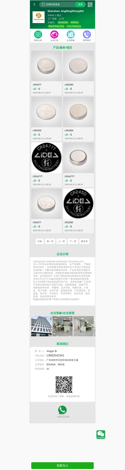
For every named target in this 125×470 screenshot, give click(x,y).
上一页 (61, 241)
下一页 (72, 241)
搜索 (80, 4)
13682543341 (55, 355)
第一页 (50, 241)
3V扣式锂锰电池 (74, 26)
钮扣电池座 (63, 22)
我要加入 (62, 465)
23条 (39, 241)
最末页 (84, 241)
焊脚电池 (74, 22)
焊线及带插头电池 (56, 26)
